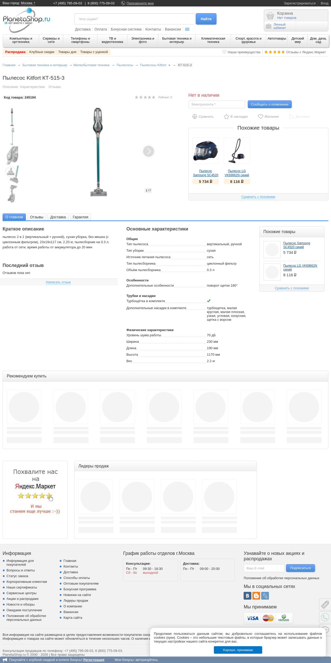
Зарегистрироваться (300, 3)
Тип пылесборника (141, 263)
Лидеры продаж (75, 600)
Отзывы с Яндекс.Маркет (306, 52)
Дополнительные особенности (150, 285)
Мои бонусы (124, 660)
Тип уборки (135, 250)
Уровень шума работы (143, 335)
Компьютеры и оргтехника (21, 40)
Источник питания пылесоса (148, 257)
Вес (129, 361)
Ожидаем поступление (24, 610)
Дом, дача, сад (318, 40)
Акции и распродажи (22, 599)
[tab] (14, 216)
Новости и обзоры (20, 604)
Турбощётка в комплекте (145, 301)
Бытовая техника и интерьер (176, 40)
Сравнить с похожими (258, 197)
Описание (10, 87)
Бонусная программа (79, 589)
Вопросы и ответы (20, 570)
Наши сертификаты (21, 587)
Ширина (132, 342)
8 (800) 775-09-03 (101, 3)
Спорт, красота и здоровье (248, 40)
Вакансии (173, 29)
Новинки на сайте (77, 595)
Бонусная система (126, 29)
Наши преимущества (244, 52)
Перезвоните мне (140, 3)
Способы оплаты (76, 578)
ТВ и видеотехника (112, 40)
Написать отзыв (58, 282)
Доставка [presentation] (58, 217)
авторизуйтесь (147, 660)
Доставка (83, 29)
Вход (324, 3)
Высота (132, 354)
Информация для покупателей (20, 563)
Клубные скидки (42, 52)
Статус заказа (17, 576)
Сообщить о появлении (269, 104)
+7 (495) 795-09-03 (67, 3)
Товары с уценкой (94, 52)
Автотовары (277, 38)
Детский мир (297, 40)
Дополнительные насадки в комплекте (156, 308)
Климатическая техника (213, 40)
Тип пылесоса (137, 244)
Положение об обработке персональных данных (26, 618)
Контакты (153, 29)
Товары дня (67, 52)
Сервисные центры (21, 593)
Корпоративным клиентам (26, 582)
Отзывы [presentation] (36, 217)
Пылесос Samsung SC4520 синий (205, 175)
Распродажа (15, 52)
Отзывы (55, 87)
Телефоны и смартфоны (80, 40)
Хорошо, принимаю (238, 650)
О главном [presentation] (14, 217)
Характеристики (32, 87)
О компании (72, 606)
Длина (131, 348)
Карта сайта (72, 618)
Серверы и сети (51, 40)
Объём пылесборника (143, 270)
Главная (9, 65)
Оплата (100, 29)
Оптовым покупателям (81, 583)
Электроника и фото (142, 40)
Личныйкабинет (276, 26)
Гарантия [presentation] (80, 217)
